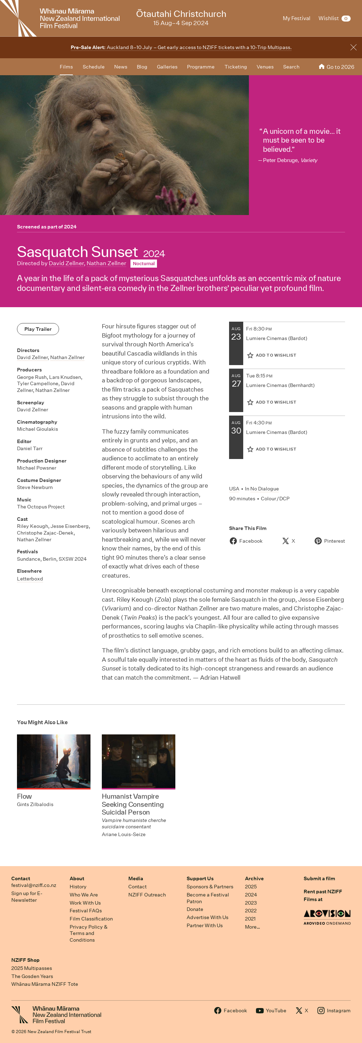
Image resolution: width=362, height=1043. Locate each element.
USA (234, 488)
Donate (195, 909)
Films (66, 67)
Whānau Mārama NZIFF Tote (44, 984)
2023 (251, 903)
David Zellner (66, 263)
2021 (250, 919)
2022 (251, 910)
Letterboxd (30, 579)
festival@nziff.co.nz (33, 885)
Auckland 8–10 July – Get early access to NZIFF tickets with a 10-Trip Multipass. (181, 47)
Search (291, 67)
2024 (70, 227)
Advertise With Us (207, 917)
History (78, 886)
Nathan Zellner (106, 263)
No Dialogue (264, 488)
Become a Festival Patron (208, 898)
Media (135, 878)
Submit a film (319, 878)
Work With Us (85, 903)
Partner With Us (205, 925)
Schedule (94, 67)
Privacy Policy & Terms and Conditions (88, 933)
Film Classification (91, 919)
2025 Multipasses (31, 968)
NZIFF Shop (25, 960)
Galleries (167, 67)
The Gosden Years (32, 976)
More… (252, 927)
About (77, 878)
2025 (251, 886)
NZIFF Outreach (147, 895)
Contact (20, 878)
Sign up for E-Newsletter (26, 896)
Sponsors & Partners (210, 886)
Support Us (200, 878)
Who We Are (84, 895)
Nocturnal (144, 264)
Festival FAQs (86, 910)
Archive (254, 878)
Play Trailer (38, 329)
